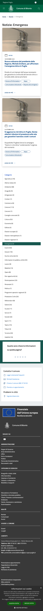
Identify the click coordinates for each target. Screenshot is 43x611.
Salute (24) (8, 304)
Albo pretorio (5, 582)
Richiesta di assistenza (8, 569)
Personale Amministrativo (9, 461)
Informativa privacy (7, 584)
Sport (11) (8, 321)
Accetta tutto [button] (14, 603)
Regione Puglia (8, 2)
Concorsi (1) (8, 211)
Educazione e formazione (9, 493)
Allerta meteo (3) (10, 183)
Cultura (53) (8, 219)
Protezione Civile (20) (11, 296)
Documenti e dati (6, 463)
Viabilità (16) (9, 337)
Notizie (9, 55)
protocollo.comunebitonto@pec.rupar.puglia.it (20, 552)
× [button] (41, 588)
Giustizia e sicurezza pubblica (11, 495)
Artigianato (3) (9, 195)
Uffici (3, 454)
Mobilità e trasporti (7, 483)
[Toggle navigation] (4, 8)
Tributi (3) (8, 329)
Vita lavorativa (6, 476)
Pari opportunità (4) (11, 276)
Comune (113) (9, 207)
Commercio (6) (9, 203)
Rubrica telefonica (7, 545)
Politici (3, 458)
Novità (11, 16)
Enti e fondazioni (6, 456)
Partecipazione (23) (11, 280)
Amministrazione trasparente (11, 580)
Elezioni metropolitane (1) (13, 235)
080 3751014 (21, 543)
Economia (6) (9, 223)
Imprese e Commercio (8, 478)
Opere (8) (8, 272)
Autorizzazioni (6, 504)
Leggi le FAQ (5, 567)
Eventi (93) (8, 248)
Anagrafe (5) (9, 191)
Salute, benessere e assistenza (11, 502)
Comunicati (5, 517)
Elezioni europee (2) (11, 231)
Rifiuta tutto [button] (29, 603)
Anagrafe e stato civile (8, 473)
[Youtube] (5, 439)
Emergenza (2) (9, 244)
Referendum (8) (10, 300)
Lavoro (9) (8, 264)
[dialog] (21, 598)
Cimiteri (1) (8, 199)
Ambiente (4, 500)
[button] (22, 608)
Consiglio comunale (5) (12, 215)
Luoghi (3, 531)
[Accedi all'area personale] (35, 2)
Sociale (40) (8, 317)
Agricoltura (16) (10, 179)
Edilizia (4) (8, 227)
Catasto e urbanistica (8, 480)
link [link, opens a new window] (40, 599)
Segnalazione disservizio (9, 565)
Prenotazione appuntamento (10, 563)
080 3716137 (12, 543)
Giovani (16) (8, 252)
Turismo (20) (9, 333)
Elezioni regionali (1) (11, 240)
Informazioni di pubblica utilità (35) (16, 260)
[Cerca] (39, 8)
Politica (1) (8, 288)
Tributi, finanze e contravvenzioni (12, 497)
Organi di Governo (7, 449)
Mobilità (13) (9, 268)
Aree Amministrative (8, 452)
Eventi (3, 528)
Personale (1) (9, 284)
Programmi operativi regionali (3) (15, 292)
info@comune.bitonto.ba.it (15, 550)
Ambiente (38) (9, 187)
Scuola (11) (8, 309)
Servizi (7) (8, 313)
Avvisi (3, 519)
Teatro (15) (8, 325)
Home (4, 16)
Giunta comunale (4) (11, 256)
